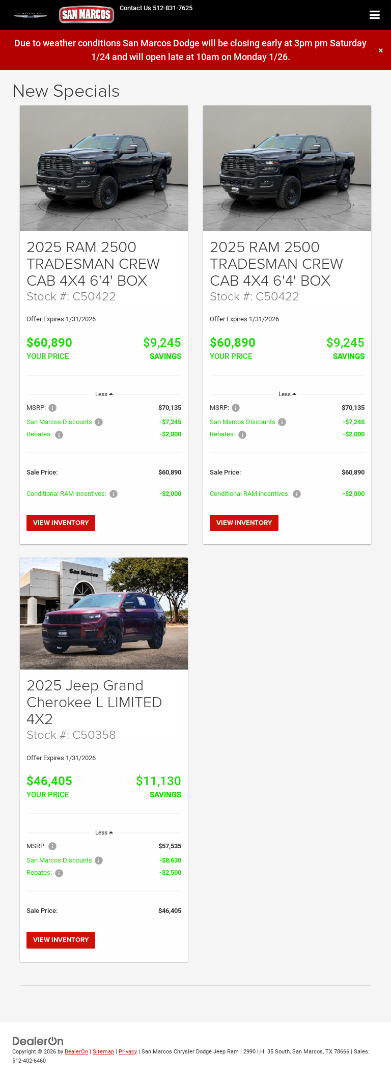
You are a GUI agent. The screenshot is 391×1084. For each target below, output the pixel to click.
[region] (103, 455)
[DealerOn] (38, 1040)
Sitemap (103, 1051)
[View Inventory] (104, 168)
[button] (156, 8)
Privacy (128, 1051)
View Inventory (61, 522)
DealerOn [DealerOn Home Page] (76, 1051)
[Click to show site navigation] (375, 15)
